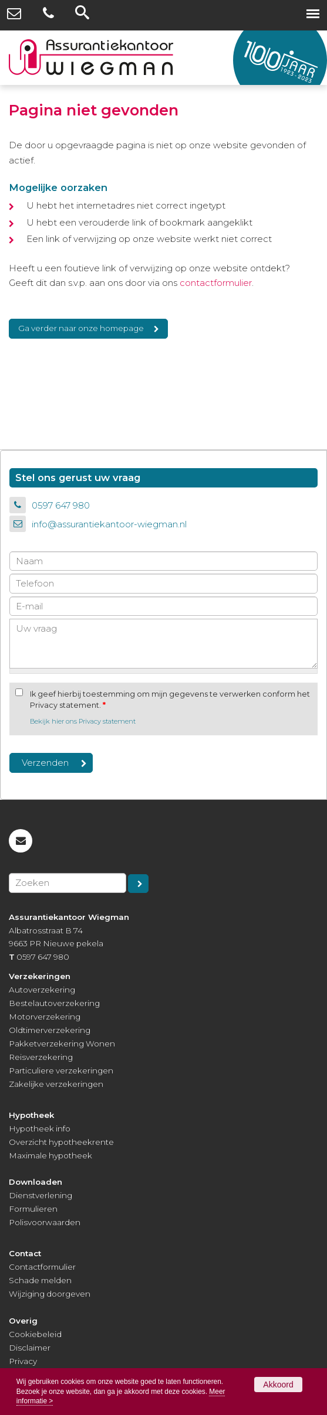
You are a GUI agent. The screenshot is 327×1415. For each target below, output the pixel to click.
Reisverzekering (41, 1057)
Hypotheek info (39, 1128)
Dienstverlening (40, 1195)
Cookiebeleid (35, 1334)
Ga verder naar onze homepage (81, 328)
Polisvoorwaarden (44, 1222)
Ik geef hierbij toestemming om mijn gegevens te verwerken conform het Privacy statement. (170, 700)
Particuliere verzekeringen (61, 1070)
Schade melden (40, 1280)
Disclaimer (29, 1347)
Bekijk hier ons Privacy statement (83, 721)
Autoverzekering (42, 989)
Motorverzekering (44, 1016)
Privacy (23, 1361)
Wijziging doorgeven (49, 1293)
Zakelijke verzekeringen (56, 1084)
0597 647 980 (61, 505)
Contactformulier (42, 1266)
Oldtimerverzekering (49, 1030)
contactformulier (216, 282)
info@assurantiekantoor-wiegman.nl (109, 524)
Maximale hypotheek (50, 1155)
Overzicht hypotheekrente (61, 1142)
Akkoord (278, 1384)
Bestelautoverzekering (54, 1003)
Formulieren (33, 1208)
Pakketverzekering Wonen (62, 1043)
